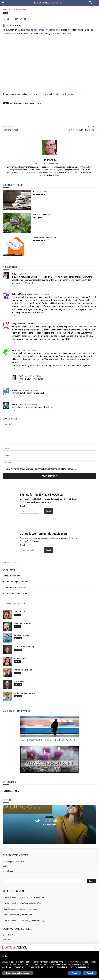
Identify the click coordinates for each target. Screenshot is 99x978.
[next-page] (8, 260)
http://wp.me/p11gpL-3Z (23, 283)
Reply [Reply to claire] (13, 410)
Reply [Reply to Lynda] (13, 396)
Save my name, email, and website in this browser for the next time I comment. (41, 469)
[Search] (91, 881)
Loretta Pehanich (22, 635)
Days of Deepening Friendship (40, 30)
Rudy (14, 274)
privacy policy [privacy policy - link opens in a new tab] (68, 962)
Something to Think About (12, 255)
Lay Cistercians (10, 909)
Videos (11, 10)
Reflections (7, 232)
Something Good (40, 191)
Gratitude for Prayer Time (14, 587)
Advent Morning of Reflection (16, 581)
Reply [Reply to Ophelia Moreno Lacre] (13, 316)
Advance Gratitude (49, 820)
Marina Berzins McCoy (24, 646)
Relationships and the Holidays (17, 593)
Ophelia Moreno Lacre (22, 294)
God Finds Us (52, 170)
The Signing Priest (10, 130)
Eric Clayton (37, 218)
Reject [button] (74, 973)
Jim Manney (15, 25)
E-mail (23, 506)
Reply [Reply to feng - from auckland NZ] (13, 342)
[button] (96, 948)
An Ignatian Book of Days (32, 172)
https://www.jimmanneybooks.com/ (49, 163)
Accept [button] (90, 973)
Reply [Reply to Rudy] (13, 286)
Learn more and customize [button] (17, 973)
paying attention (16, 103)
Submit (48, 511)
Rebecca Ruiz (20, 658)
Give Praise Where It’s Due (44, 237)
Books (5, 209)
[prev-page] (4, 260)
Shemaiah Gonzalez (23, 670)
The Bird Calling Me (41, 214)
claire (14, 404)
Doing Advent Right (11, 576)
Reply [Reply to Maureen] (13, 369)
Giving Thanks (9, 570)
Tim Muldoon (20, 681)
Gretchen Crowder (22, 623)
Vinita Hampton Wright (32, 103)
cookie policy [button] (85, 964)
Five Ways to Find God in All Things (81, 130)
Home (5, 10)
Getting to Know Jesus (28, 909)
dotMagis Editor (39, 194)
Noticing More (69, 94)
